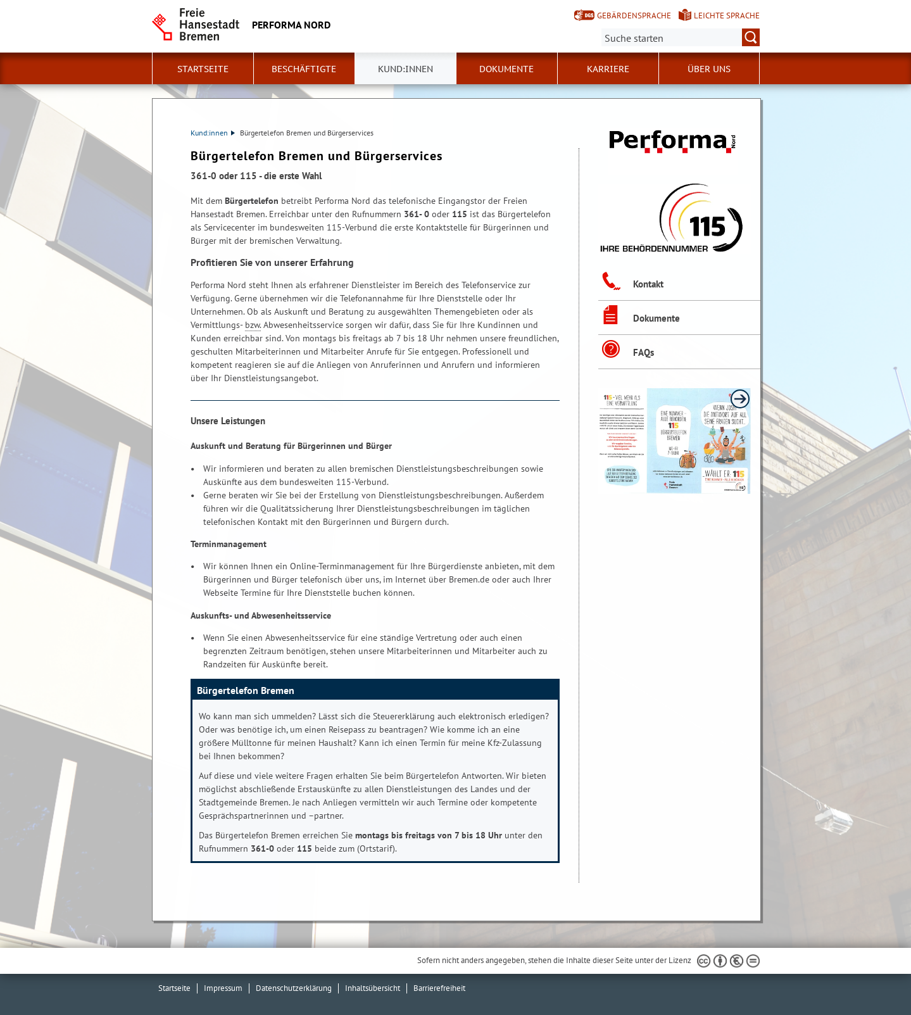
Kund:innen (213, 132)
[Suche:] (680, 37)
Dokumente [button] (506, 69)
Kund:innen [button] (405, 69)
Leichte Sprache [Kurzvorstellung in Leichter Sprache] (727, 15)
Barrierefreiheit (439, 988)
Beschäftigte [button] (304, 69)
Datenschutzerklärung (294, 988)
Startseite (203, 69)
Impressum (223, 988)
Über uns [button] (709, 69)
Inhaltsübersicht (372, 988)
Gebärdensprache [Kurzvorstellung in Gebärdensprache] (634, 15)
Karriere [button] (608, 69)
